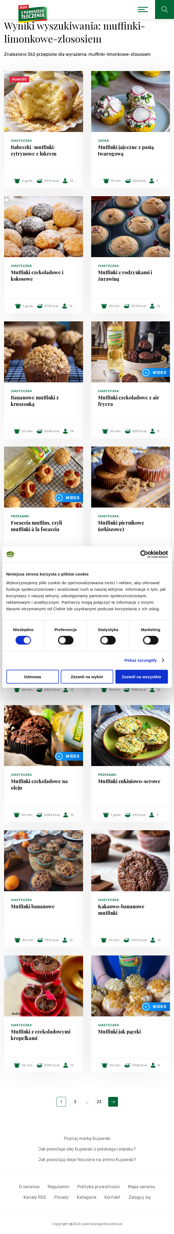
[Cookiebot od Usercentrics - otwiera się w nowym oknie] (144, 554)
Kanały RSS (35, 1197)
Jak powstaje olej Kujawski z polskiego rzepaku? (87, 1149)
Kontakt (112, 1197)
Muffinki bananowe (33, 906)
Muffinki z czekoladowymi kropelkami (40, 1034)
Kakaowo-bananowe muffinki (121, 909)
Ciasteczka (21, 141)
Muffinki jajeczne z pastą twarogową (126, 150)
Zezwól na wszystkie (141, 676)
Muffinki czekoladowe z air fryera (128, 400)
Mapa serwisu (141, 1186)
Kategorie (86, 1197)
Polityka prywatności (98, 1186)
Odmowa (32, 676)
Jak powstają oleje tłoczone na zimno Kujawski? (87, 1159)
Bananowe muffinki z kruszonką (35, 400)
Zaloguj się (140, 1197)
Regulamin (58, 1186)
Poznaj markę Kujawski (87, 1138)
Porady (61, 1197)
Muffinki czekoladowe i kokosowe (37, 275)
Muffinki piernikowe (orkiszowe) (121, 525)
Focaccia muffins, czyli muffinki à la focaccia (36, 525)
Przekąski (20, 516)
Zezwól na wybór (87, 676)
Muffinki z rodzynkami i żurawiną (125, 275)
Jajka (103, 141)
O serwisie (29, 1186)
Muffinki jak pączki (119, 1031)
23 (99, 1102)
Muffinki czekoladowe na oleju (39, 784)
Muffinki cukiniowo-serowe (129, 781)
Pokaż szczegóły (140, 660)
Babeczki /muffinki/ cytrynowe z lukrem (34, 150)
